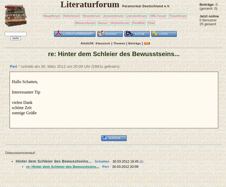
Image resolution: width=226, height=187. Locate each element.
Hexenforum (91, 15)
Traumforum (177, 15)
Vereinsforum (120, 22)
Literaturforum (136, 15)
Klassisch (103, 43)
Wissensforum (85, 22)
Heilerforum (71, 15)
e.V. (167, 6)
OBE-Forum (158, 15)
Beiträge (134, 43)
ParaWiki (139, 22)
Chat (151, 22)
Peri (13, 66)
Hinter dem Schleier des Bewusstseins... (54, 161)
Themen (119, 43)
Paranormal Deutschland (142, 6)
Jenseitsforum (113, 15)
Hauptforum (52, 15)
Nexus (102, 22)
